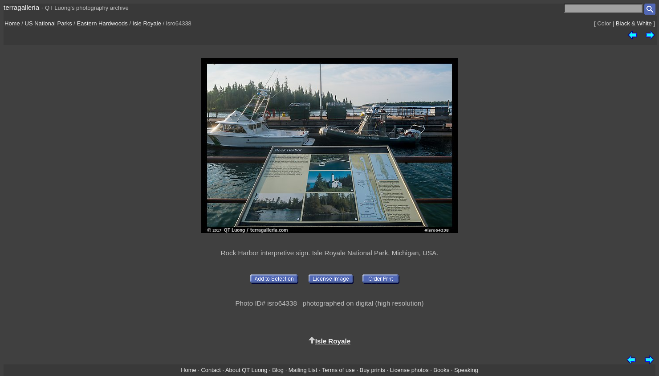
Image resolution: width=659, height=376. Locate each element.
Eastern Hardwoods (102, 23)
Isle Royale (147, 23)
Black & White (634, 23)
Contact (210, 370)
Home (12, 23)
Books (441, 370)
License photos (409, 370)
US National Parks (48, 23)
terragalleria (21, 7)
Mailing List (303, 370)
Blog (278, 370)
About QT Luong (246, 370)
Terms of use (338, 370)
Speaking (466, 370)
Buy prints (372, 370)
